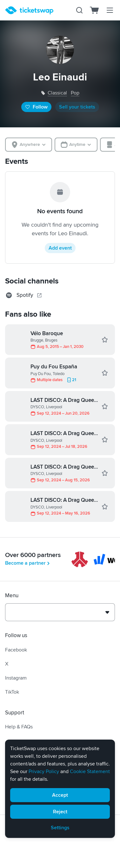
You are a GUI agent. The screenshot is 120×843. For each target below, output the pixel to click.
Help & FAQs (19, 727)
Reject (60, 812)
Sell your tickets (77, 107)
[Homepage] (29, 10)
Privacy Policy (44, 771)
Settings (60, 827)
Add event (60, 248)
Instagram (16, 678)
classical (57, 93)
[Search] (79, 10)
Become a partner (28, 563)
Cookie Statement (90, 771)
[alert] (60, 789)
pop (75, 93)
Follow (36, 107)
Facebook (16, 650)
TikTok (12, 692)
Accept (60, 795)
